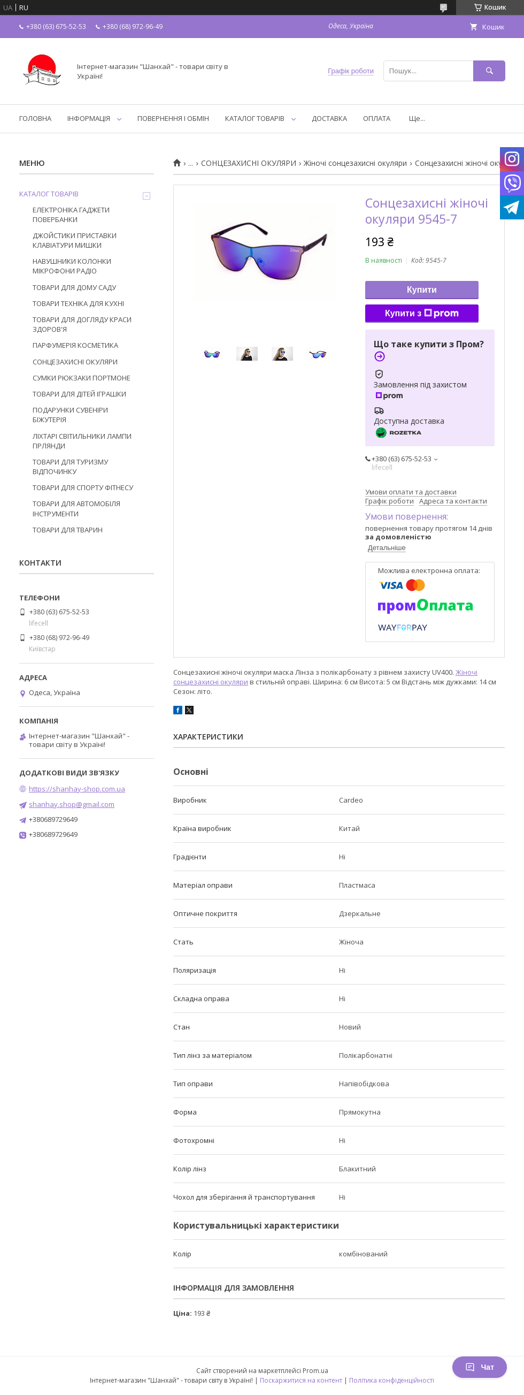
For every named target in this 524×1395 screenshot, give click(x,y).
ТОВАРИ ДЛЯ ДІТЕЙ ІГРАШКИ (79, 394)
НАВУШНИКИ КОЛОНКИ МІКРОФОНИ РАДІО (72, 266)
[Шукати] (489, 70)
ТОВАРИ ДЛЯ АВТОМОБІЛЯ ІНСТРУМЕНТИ (76, 508)
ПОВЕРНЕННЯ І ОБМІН (173, 118)
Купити (422, 289)
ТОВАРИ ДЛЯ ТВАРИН (68, 530)
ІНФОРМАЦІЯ (88, 118)
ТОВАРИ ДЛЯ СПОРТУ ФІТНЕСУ (83, 487)
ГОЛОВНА (35, 118)
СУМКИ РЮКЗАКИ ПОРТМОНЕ (81, 378)
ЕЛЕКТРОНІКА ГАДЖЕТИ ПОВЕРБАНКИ (71, 214)
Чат (479, 1367)
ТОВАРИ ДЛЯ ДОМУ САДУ (74, 287)
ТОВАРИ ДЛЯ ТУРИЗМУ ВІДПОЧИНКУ (70, 466)
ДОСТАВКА (329, 118)
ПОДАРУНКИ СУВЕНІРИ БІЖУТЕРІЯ (70, 414)
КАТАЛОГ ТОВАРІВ (254, 118)
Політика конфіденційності (391, 1380)
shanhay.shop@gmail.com (71, 804)
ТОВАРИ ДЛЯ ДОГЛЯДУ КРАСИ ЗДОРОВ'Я (82, 324)
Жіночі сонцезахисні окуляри (355, 163)
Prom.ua (315, 1370)
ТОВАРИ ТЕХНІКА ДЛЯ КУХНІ (78, 303)
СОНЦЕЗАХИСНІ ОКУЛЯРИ (248, 163)
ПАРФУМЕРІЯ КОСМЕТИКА (75, 345)
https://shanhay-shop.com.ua (77, 788)
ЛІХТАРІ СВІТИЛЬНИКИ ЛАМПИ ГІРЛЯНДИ (82, 441)
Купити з (422, 313)
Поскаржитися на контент (301, 1380)
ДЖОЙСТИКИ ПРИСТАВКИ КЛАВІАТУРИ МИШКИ (75, 240)
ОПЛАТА (376, 118)
